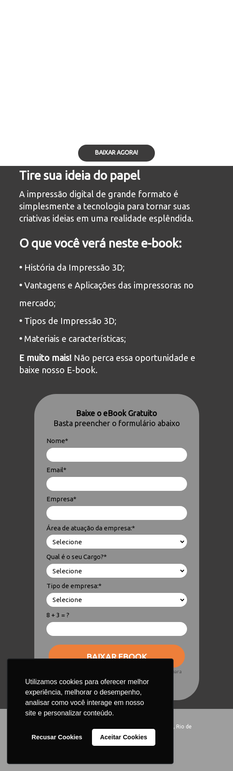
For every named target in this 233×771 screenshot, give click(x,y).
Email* (56, 469)
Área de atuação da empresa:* (90, 528)
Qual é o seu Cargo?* (76, 556)
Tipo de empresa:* (74, 585)
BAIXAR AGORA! (116, 152)
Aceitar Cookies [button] (123, 737)
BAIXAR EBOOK (116, 657)
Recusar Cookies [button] (57, 737)
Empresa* (61, 499)
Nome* (57, 440)
